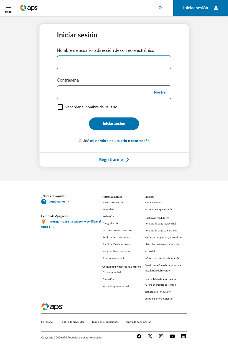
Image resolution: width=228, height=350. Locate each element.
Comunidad (109, 266)
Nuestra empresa (112, 196)
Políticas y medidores (157, 217)
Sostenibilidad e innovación (160, 279)
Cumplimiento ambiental (158, 298)
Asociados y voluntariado (116, 286)
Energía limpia (110, 223)
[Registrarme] (111, 159)
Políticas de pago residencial (160, 223)
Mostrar (160, 92)
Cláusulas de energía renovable (162, 244)
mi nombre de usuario (108, 140)
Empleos (149, 196)
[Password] (114, 92)
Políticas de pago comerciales (161, 230)
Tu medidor (151, 251)
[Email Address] (114, 62)
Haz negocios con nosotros (117, 230)
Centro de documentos (138, 322)
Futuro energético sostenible (160, 284)
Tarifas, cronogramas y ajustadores (164, 237)
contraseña (140, 140)
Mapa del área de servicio (116, 251)
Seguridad (108, 209)
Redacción (108, 216)
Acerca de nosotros (112, 202)
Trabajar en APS (153, 202)
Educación (108, 279)
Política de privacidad (73, 322)
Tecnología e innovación (158, 291)
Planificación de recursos (116, 244)
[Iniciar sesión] (114, 123)
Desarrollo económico (114, 258)
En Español (47, 322)
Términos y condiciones (105, 322)
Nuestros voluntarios (128, 266)
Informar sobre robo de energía (162, 258)
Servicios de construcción (116, 237)
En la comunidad (111, 272)
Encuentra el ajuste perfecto (160, 209)
